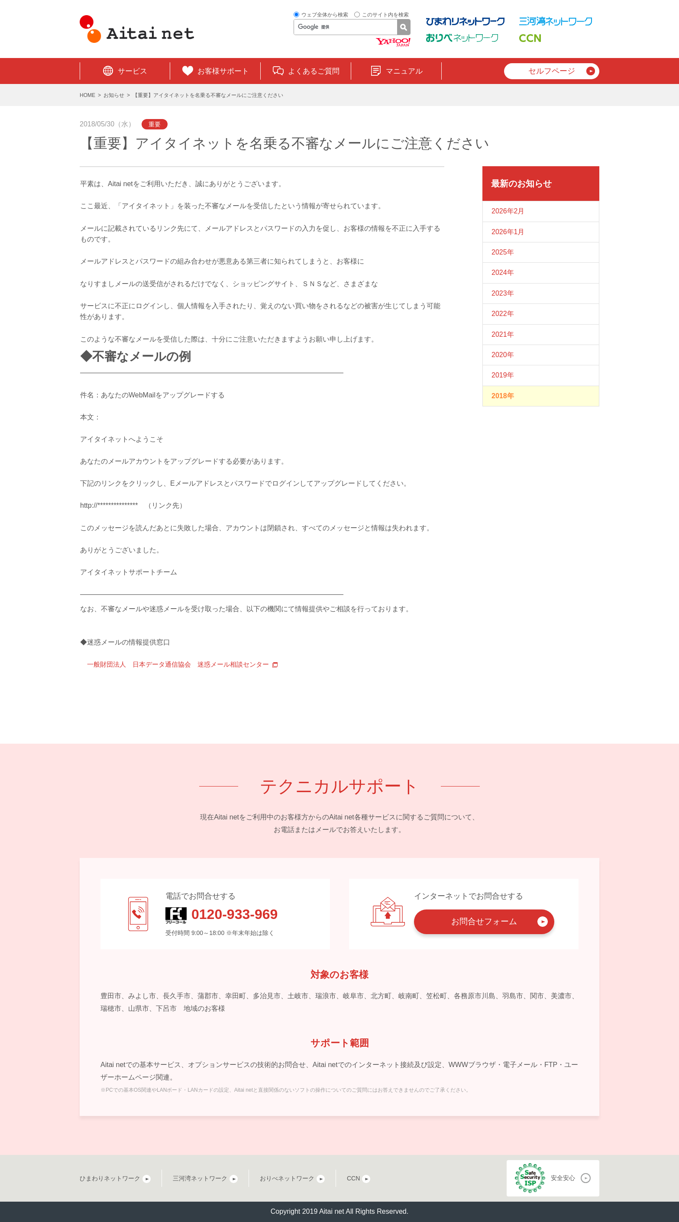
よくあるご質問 (314, 71)
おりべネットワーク (287, 1178)
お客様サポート (223, 71)
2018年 (502, 396)
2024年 (502, 272)
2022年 (502, 313)
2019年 (502, 375)
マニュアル (404, 71)
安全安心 (563, 1177)
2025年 (502, 252)
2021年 (502, 334)
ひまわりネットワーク (110, 1178)
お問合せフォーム (484, 921)
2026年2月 (508, 211)
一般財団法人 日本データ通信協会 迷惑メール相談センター (184, 664)
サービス (132, 71)
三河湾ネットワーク (200, 1178)
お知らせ (113, 95)
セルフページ (551, 71)
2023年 (502, 293)
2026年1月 (508, 231)
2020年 (502, 354)
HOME (87, 95)
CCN (353, 1178)
